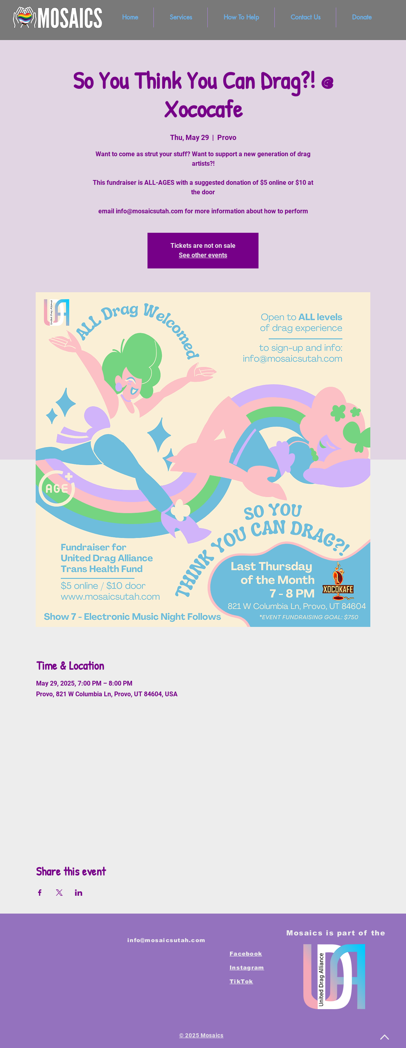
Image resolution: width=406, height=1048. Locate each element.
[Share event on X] (59, 892)
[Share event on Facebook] (40, 892)
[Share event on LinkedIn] (78, 892)
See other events (203, 255)
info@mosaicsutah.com (166, 940)
